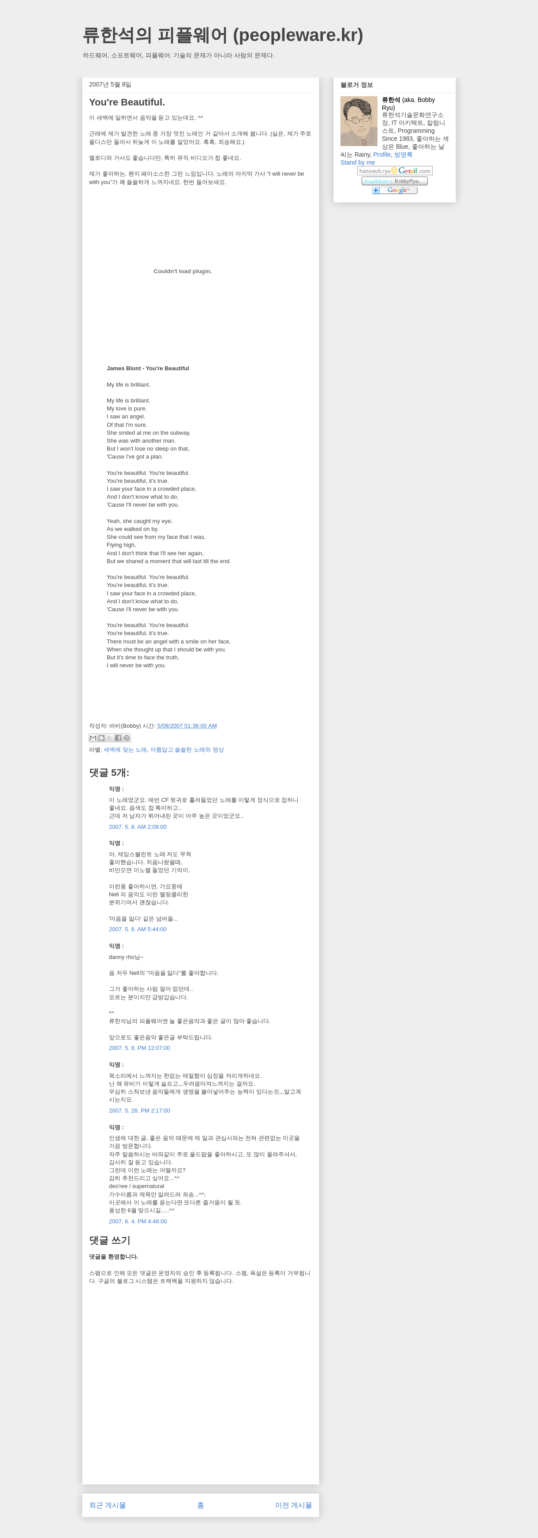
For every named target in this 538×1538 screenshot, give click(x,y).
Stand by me (357, 162)
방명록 (403, 154)
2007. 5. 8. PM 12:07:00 (139, 1048)
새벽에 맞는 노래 (125, 749)
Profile (382, 154)
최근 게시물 (107, 1505)
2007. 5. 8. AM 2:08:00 (138, 827)
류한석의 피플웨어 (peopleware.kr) (222, 35)
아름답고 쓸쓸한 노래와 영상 (187, 749)
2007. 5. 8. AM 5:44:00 (138, 929)
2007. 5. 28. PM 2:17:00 (139, 1110)
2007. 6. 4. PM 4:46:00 (138, 1221)
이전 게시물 (293, 1505)
